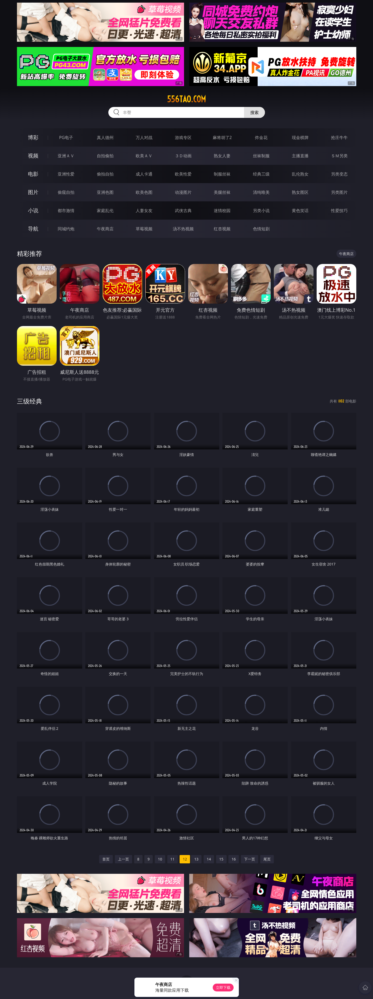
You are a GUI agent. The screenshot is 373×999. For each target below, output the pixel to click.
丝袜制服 (261, 156)
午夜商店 (105, 229)
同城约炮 (66, 229)
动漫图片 (183, 192)
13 (196, 859)
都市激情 (66, 210)
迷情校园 (222, 210)
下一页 (249, 859)
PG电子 (66, 137)
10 (160, 859)
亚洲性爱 (66, 174)
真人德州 (105, 137)
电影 (33, 173)
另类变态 (339, 174)
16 (234, 859)
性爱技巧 (339, 210)
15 (221, 859)
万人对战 (144, 137)
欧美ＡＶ (144, 156)
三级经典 (29, 401)
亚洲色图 (105, 192)
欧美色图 (144, 192)
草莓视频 (144, 229)
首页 (106, 859)
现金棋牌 (300, 137)
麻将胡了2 (222, 137)
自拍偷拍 (105, 156)
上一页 (123, 859)
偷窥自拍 (66, 192)
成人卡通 (144, 174)
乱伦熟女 (300, 174)
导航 (33, 228)
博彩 (33, 137)
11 (172, 859)
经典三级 (261, 174)
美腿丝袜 (222, 192)
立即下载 (223, 987)
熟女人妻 (222, 156)
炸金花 (261, 137)
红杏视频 (222, 229)
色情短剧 (261, 229)
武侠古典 (183, 210)
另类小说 (261, 210)
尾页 (267, 859)
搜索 (254, 112)
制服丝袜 (222, 174)
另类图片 (339, 192)
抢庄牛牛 (339, 137)
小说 (33, 210)
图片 (33, 192)
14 (209, 859)
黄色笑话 (300, 210)
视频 (33, 155)
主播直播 (300, 156)
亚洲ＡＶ (66, 156)
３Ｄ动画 (183, 156)
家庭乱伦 (105, 210)
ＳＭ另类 (339, 156)
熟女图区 (300, 192)
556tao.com (186, 99)
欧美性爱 (183, 174)
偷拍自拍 (105, 174)
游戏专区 (183, 137)
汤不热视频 (183, 229)
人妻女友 (144, 210)
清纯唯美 (261, 192)
